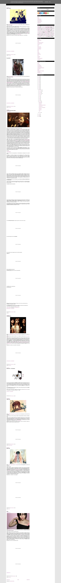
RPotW (40, 35)
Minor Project (9, 8)
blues (52, 27)
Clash (38, 41)
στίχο (20, 534)
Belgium (44, 27)
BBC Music (39, 39)
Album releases (45, 26)
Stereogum (39, 56)
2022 (39, 77)
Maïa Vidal (8, 448)
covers (40, 28)
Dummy (38, 44)
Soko (7, 511)
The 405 (38, 57)
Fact (38, 45)
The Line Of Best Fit (40, 58)
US (10, 365)
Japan (38, 32)
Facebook (14, 24)
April (39, 99)
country (38, 28)
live (42, 32)
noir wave (50, 33)
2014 (39, 86)
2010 (39, 115)
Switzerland (42, 36)
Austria (41, 27)
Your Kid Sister (17, 469)
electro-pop (39, 29)
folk (8, 55)
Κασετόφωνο (39, 68)
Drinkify (21, 129)
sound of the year (48, 35)
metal (40, 33)
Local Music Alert (40, 66)
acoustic (39, 26)
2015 (39, 85)
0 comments (12, 54)
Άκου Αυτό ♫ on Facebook (11, 368)
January (40, 112)
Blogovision (48, 27)
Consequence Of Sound (40, 42)
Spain (52, 35)
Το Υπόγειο (39, 64)
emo (52, 29)
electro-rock (44, 29)
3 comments (12, 364)
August (40, 94)
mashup (38, 33)
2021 (39, 78)
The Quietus (39, 59)
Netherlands (43, 33)
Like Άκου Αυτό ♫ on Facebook (10, 308)
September (40, 93)
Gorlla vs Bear (39, 46)
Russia (43, 35)
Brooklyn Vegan (39, 40)
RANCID (9, 470)
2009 (39, 116)
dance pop (43, 28)
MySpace (17, 334)
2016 (39, 84)
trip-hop (44, 36)
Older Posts (28, 579)
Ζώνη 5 (17, 140)
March (40, 100)
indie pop (9, 365)
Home (18, 579)
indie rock (46, 31)
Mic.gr (38, 63)
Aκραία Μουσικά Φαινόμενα (41, 67)
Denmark (46, 28)
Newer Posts (8, 579)
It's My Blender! (39, 65)
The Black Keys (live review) (11, 110)
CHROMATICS (11, 334)
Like (26, 389)
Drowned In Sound (40, 43)
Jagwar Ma (8, 399)
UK (46, 36)
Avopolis (39, 62)
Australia (39, 27)
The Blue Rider (19, 420)
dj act (50, 28)
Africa (42, 26)
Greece (10, 55)
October (40, 92)
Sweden (10, 107)
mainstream (49, 32)
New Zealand (46, 33)
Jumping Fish (17, 24)
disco (48, 28)
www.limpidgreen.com (16, 307)
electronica (48, 29)
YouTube (13, 76)
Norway (52, 33)
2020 (39, 79)
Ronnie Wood (9, 151)
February (40, 101)
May (39, 98)
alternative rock (51, 26)
